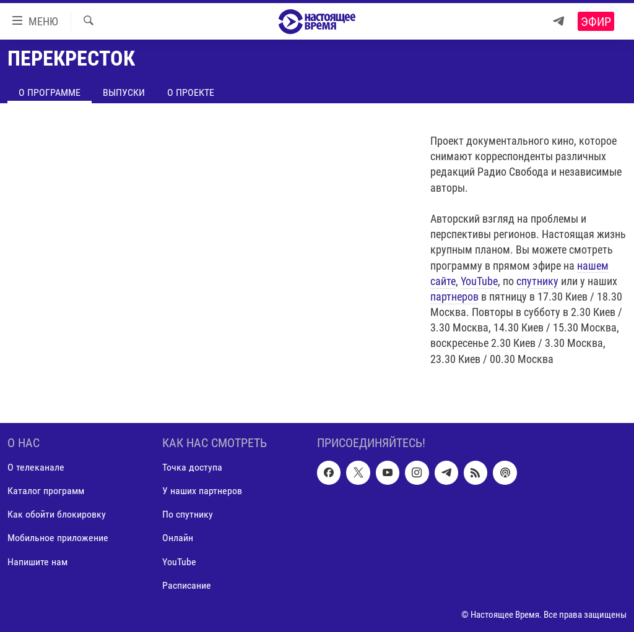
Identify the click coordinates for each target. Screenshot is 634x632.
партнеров (454, 296)
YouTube (479, 281)
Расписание (186, 585)
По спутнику (187, 515)
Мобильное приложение (57, 538)
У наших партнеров (202, 491)
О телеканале (35, 468)
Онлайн (177, 538)
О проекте (190, 92)
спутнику (537, 281)
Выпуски (124, 92)
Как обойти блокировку (56, 515)
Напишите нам (37, 562)
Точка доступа (192, 468)
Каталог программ (45, 491)
